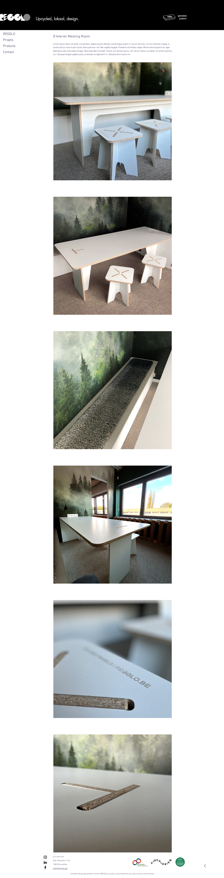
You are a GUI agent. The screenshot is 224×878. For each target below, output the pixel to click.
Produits (9, 46)
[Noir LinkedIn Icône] (45, 862)
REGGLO (9, 34)
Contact (8, 52)
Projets (8, 40)
